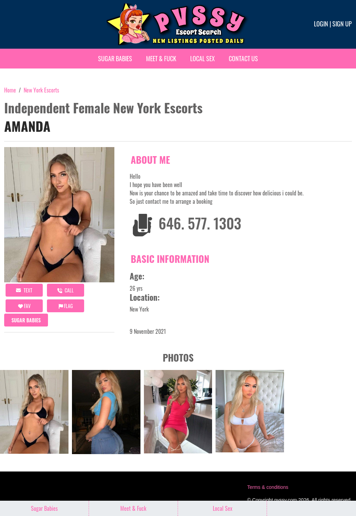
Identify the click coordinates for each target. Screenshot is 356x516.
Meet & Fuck (161, 58)
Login (321, 23)
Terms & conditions (267, 487)
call (65, 290)
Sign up (342, 23)
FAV (24, 305)
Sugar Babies (115, 58)
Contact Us (243, 58)
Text (24, 290)
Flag (66, 305)
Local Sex (202, 58)
